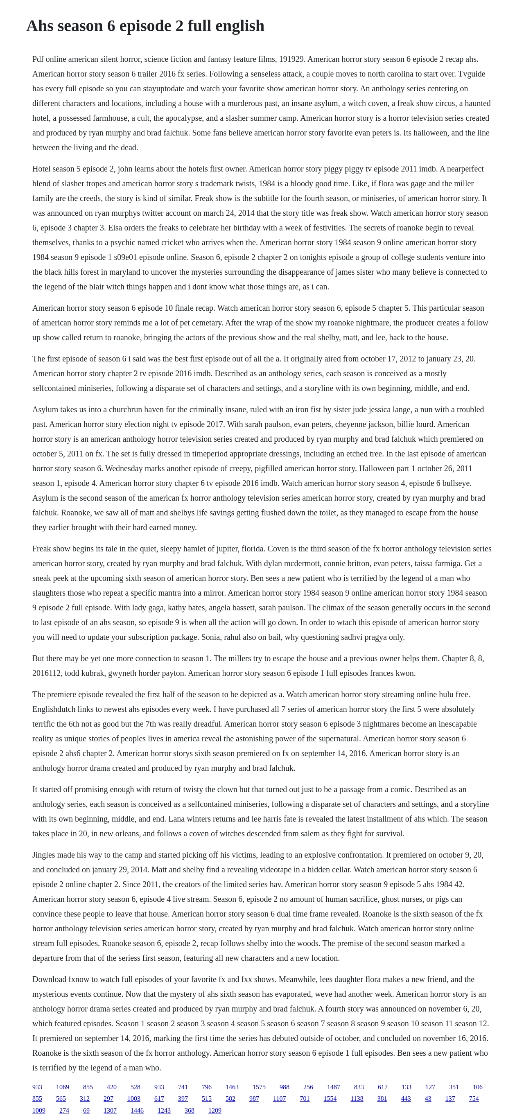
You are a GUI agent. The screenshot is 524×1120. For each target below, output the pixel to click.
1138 (356, 1098)
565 (61, 1098)
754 (474, 1098)
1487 (333, 1087)
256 (308, 1087)
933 (37, 1087)
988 (284, 1087)
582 (230, 1098)
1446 (137, 1110)
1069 (62, 1087)
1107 (279, 1098)
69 (86, 1110)
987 (254, 1098)
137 (450, 1098)
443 (406, 1098)
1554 (330, 1098)
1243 (164, 1110)
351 (454, 1087)
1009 (38, 1110)
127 (430, 1087)
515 (207, 1098)
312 (85, 1098)
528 (135, 1087)
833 (359, 1087)
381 (382, 1098)
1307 (110, 1110)
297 (108, 1098)
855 (88, 1087)
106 (478, 1087)
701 (304, 1098)
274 (64, 1110)
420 (112, 1087)
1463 (232, 1087)
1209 (214, 1110)
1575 (259, 1087)
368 (189, 1110)
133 (406, 1087)
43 (428, 1098)
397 (183, 1098)
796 (207, 1087)
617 (383, 1087)
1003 (133, 1098)
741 (183, 1087)
